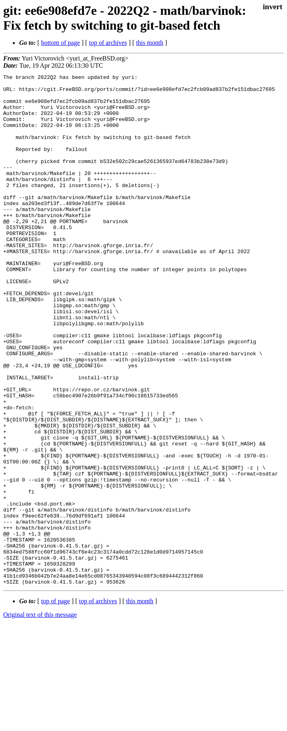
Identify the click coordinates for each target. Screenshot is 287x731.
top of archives (108, 42)
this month (149, 42)
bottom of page (60, 42)
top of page (55, 703)
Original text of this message (40, 716)
